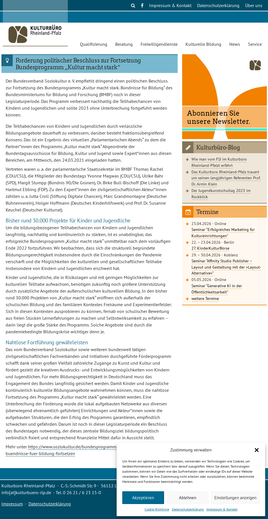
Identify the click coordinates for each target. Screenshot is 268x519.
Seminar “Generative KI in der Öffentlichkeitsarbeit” (216, 289)
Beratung (124, 44)
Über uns (253, 5)
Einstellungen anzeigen (235, 497)
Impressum (12, 504)
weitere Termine (205, 298)
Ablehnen (187, 497)
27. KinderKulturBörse (210, 248)
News (234, 44)
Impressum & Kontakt (222, 509)
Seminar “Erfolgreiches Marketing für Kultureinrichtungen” (223, 232)
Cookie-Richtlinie (157, 509)
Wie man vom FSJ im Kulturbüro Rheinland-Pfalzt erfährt (219, 162)
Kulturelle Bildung (203, 44)
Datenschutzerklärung (188, 509)
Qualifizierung (93, 44)
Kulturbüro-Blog (218, 147)
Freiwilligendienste (159, 44)
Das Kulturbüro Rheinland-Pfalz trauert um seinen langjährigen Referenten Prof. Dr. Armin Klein (226, 178)
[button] (257, 450)
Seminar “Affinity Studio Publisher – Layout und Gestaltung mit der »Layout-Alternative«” (226, 267)
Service (255, 44)
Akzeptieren (143, 497)
